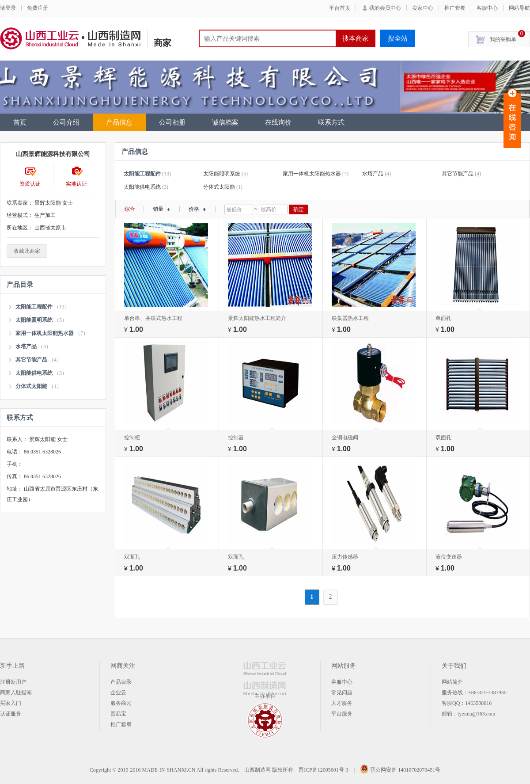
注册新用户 (13, 682)
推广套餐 (455, 8)
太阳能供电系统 (34, 373)
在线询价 (278, 122)
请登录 (8, 8)
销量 (162, 209)
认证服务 (10, 714)
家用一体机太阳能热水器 (44, 333)
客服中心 (487, 8)
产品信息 (119, 122)
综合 (130, 209)
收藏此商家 (27, 251)
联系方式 (331, 122)
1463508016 (478, 703)
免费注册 (37, 8)
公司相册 (172, 122)
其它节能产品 (31, 360)
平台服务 (341, 714)
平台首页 (339, 8)
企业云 (118, 692)
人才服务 (341, 703)
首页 (19, 122)
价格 (198, 209)
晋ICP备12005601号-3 (323, 770)
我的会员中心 (385, 8)
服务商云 (121, 703)
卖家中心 (422, 8)
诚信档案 (225, 122)
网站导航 (519, 8)
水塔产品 (26, 346)
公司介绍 (66, 122)
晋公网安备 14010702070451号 (400, 770)
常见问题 (341, 692)
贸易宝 (118, 714)
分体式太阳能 (31, 386)
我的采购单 (507, 36)
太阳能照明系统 (34, 320)
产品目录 (121, 682)
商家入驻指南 (16, 692)
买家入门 (10, 703)
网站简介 (452, 682)
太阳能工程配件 (34, 307)
